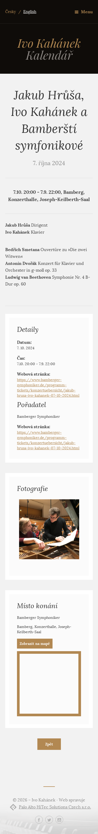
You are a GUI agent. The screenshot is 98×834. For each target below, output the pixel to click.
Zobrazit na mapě (35, 643)
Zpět (49, 744)
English (29, 11)
